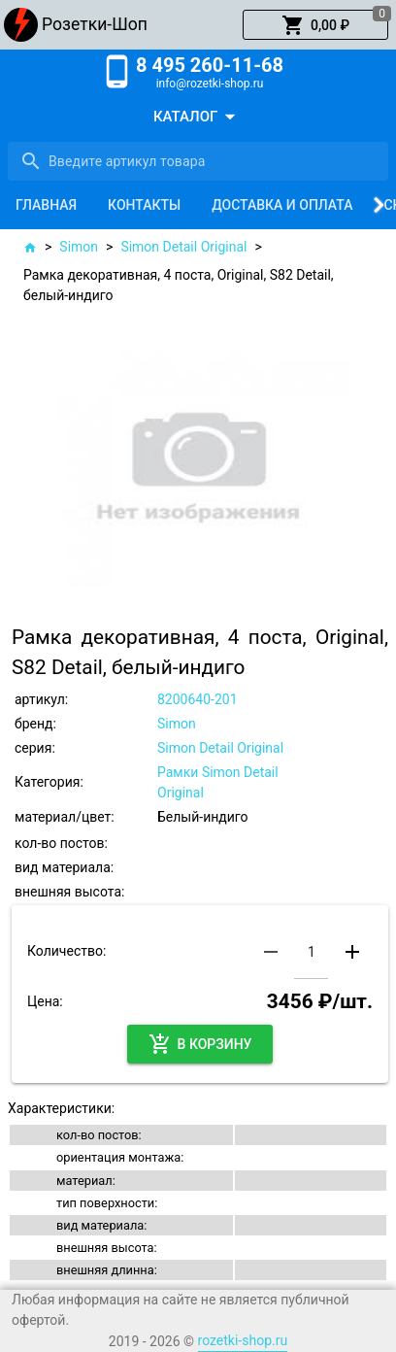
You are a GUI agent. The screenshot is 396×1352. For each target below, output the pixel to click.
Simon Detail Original (183, 246)
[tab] (46, 205)
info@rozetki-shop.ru (210, 83)
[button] (315, 25)
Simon (78, 246)
